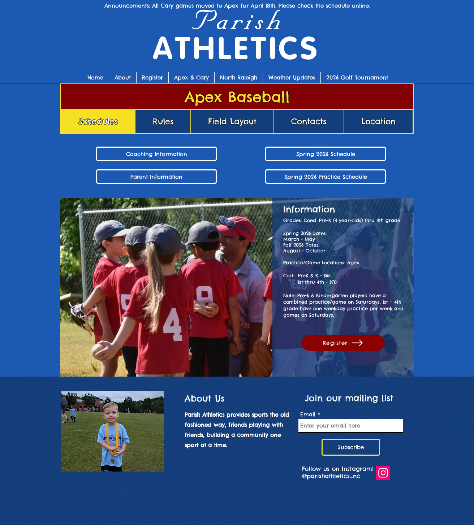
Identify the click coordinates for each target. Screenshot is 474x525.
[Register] (343, 343)
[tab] (98, 121)
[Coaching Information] (156, 154)
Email (307, 414)
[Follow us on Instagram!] (383, 473)
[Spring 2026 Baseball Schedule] (325, 154)
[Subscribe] (351, 447)
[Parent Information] (156, 176)
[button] (191, 77)
